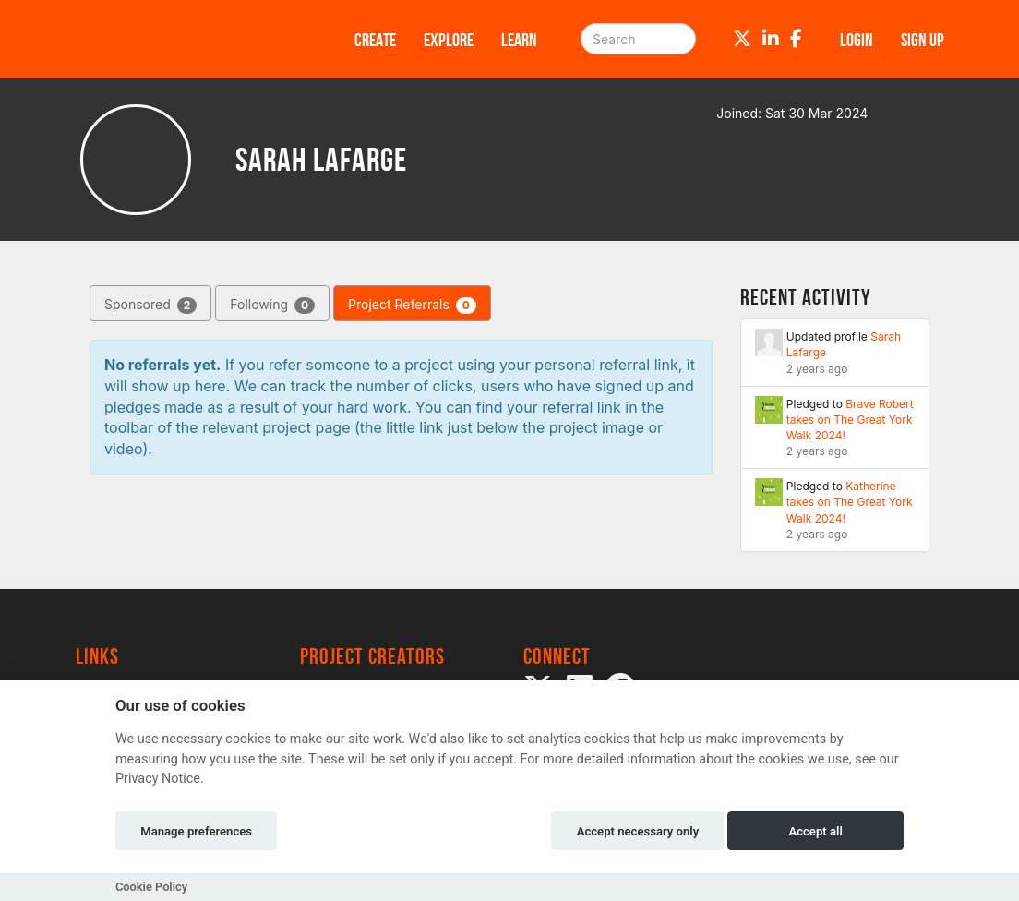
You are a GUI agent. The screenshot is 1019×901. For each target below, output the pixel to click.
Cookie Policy (151, 887)
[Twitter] (742, 39)
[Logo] (191, 39)
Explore (449, 40)
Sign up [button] (922, 40)
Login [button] (856, 40)
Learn (519, 40)
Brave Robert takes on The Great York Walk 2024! (850, 419)
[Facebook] (796, 39)
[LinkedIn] (771, 39)
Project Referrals (412, 305)
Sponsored (150, 305)
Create (375, 40)
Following (272, 305)
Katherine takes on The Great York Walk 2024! (849, 501)
